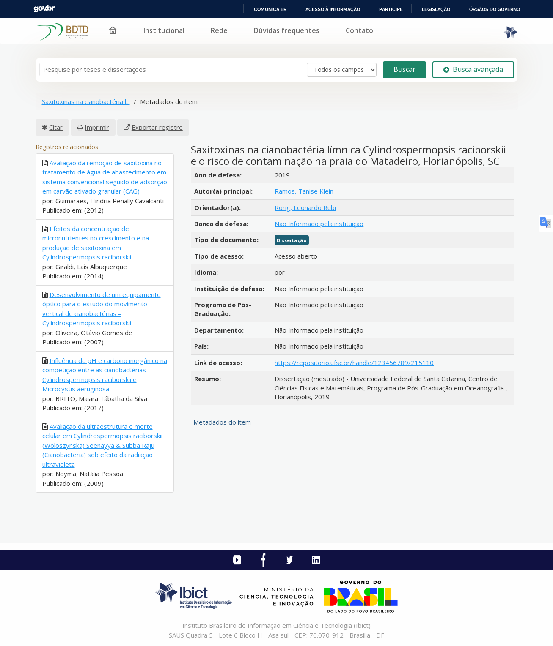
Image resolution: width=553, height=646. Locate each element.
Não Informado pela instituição (319, 223)
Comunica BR (270, 9)
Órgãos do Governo (494, 9)
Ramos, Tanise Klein (304, 191)
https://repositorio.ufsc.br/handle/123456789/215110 (354, 362)
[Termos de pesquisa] (169, 69)
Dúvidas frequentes (286, 30)
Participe (391, 9)
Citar (56, 127)
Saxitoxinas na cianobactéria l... (86, 101)
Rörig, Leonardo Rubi (305, 207)
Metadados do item (222, 422)
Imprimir (97, 127)
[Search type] (342, 70)
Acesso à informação (332, 9)
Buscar (404, 69)
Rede (219, 30)
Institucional (163, 30)
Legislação (436, 9)
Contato (359, 30)
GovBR (44, 9)
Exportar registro (157, 127)
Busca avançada (473, 69)
